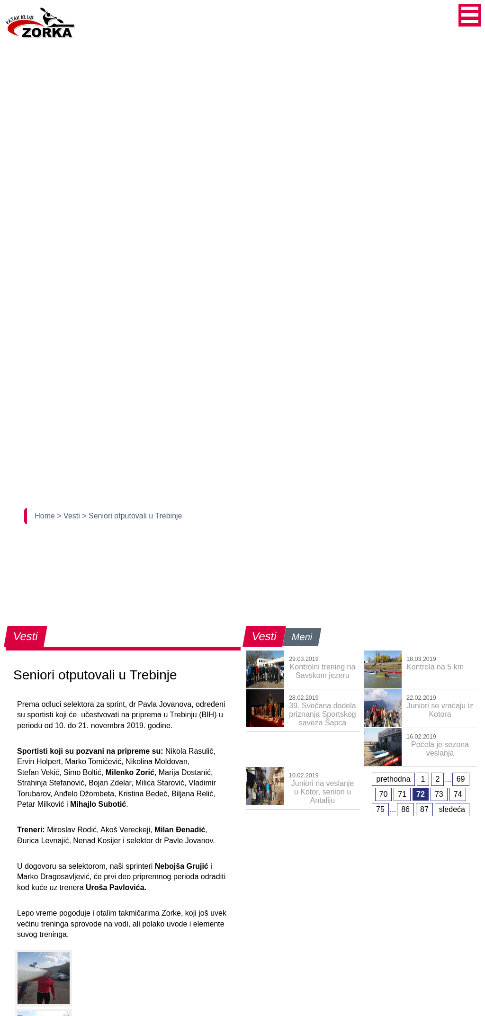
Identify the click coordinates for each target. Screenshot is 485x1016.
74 (458, 794)
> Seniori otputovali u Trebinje (132, 516)
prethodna (393, 779)
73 (439, 794)
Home (46, 516)
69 (461, 779)
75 (380, 809)
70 (383, 794)
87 (424, 809)
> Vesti (69, 516)
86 (405, 809)
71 (402, 794)
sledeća (452, 809)
